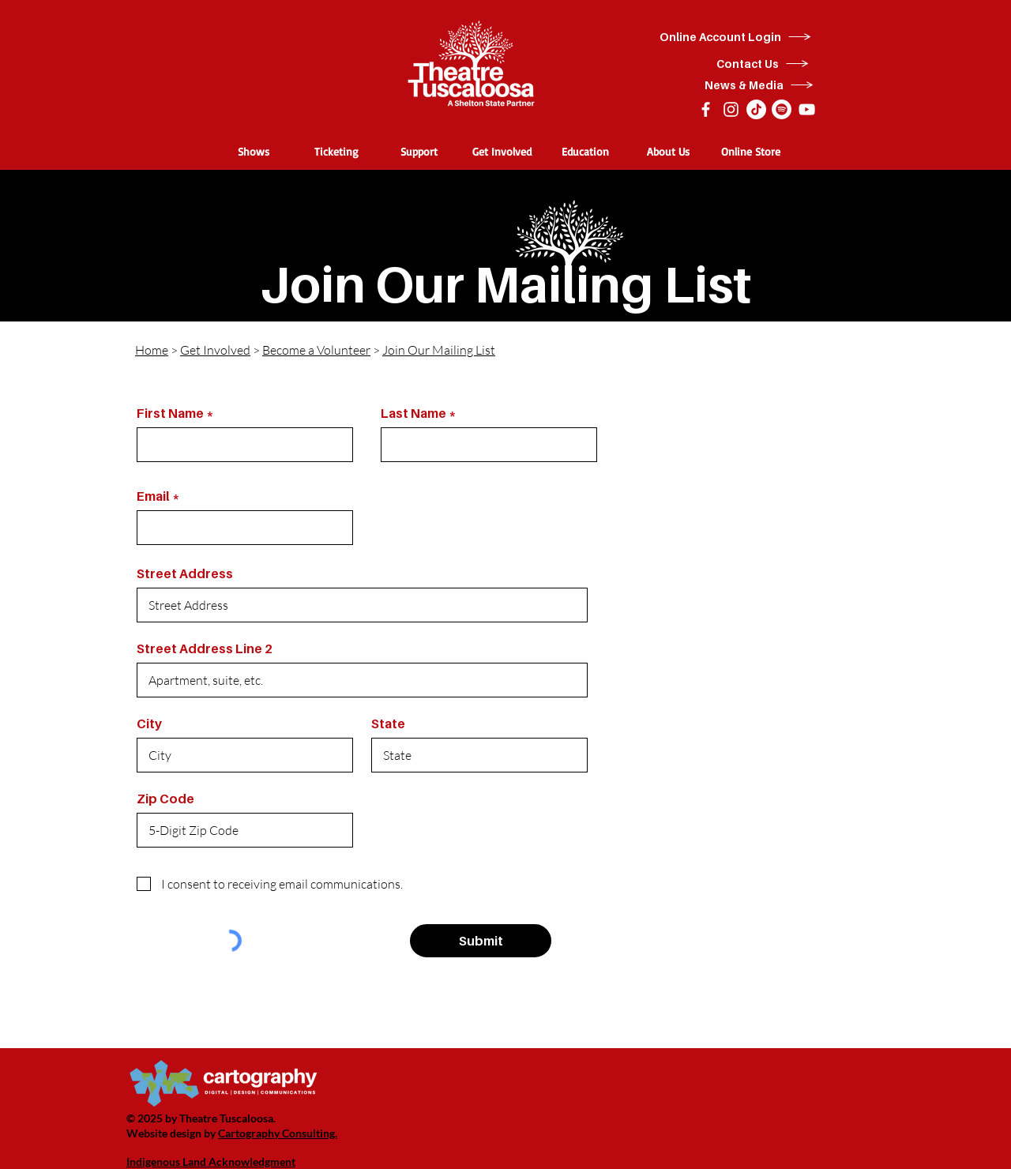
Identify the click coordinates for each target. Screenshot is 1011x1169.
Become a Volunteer (316, 350)
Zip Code (165, 798)
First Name (170, 413)
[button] (253, 151)
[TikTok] (756, 109)
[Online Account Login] (735, 37)
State (388, 723)
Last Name (413, 413)
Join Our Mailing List (438, 350)
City (149, 723)
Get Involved (215, 350)
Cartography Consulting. (277, 1133)
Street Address (185, 573)
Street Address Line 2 (204, 648)
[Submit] (480, 940)
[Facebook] (706, 109)
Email (153, 496)
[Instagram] (731, 109)
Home (151, 350)
